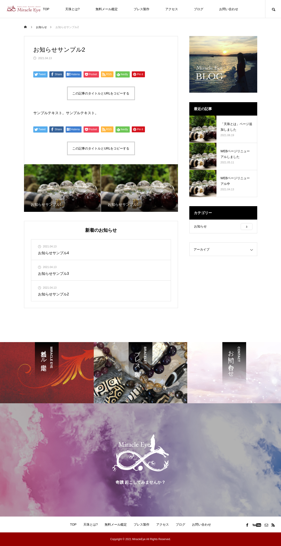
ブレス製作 (141, 9)
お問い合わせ (228, 9)
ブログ (198, 9)
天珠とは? (72, 9)
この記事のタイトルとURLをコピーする (100, 93)
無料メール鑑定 (107, 9)
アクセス (171, 9)
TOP (46, 9)
